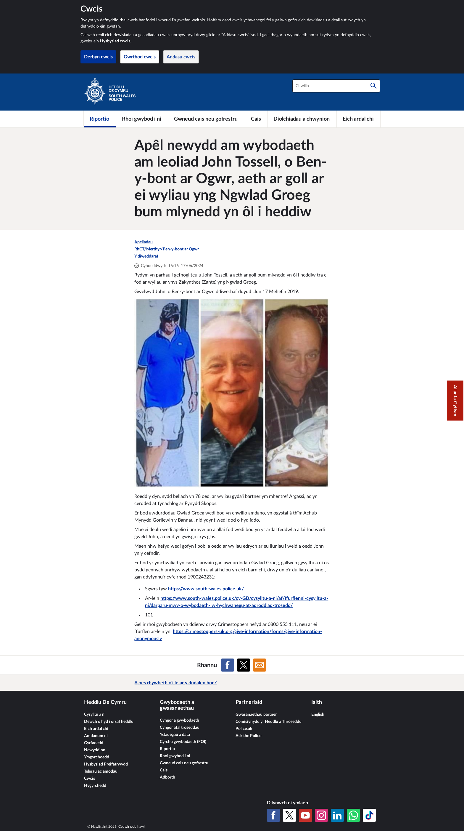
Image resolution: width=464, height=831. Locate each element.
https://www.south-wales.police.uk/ (206, 589)
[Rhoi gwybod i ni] (142, 119)
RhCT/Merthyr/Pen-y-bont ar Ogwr (166, 249)
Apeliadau (143, 242)
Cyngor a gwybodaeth (179, 720)
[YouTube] (305, 815)
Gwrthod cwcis (140, 57)
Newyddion (94, 750)
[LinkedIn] (337, 815)
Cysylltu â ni (95, 714)
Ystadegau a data (175, 735)
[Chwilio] (373, 85)
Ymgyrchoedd (96, 757)
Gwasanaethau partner (256, 714)
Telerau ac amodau (100, 771)
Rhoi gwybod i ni (175, 756)
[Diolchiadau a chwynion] (302, 119)
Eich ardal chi (96, 729)
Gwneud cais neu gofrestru (184, 763)
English (317, 714)
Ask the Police (248, 736)
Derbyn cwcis (98, 57)
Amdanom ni (96, 736)
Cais (163, 770)
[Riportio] (100, 119)
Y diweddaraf (146, 256)
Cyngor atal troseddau (179, 727)
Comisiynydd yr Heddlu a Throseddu (269, 722)
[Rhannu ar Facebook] (227, 665)
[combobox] (336, 85)
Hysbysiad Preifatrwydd (106, 764)
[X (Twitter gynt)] (289, 815)
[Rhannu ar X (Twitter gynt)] (243, 665)
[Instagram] (321, 815)
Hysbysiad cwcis (115, 41)
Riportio (167, 749)
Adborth (167, 777)
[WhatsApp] (353, 815)
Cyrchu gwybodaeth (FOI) (183, 742)
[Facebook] (273, 815)
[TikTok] (369, 815)
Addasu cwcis (181, 57)
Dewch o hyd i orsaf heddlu (108, 722)
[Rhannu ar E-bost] (259, 665)
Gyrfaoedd (93, 743)
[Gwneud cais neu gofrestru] (206, 119)
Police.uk (244, 729)
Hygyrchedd (95, 786)
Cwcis (89, 778)
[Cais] (256, 119)
